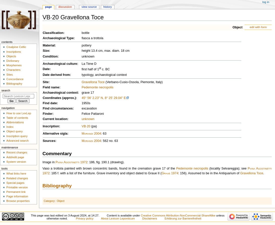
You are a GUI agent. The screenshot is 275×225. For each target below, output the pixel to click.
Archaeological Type (58, 38)
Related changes (17, 178)
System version (16, 161)
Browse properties (17, 200)
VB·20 (86, 126)
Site (46, 82)
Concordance (14, 79)
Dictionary (12, 60)
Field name (51, 87)
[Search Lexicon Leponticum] (18, 96)
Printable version (17, 187)
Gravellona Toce (93, 82)
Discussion (65, 6)
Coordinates (52, 98)
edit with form (258, 27)
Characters (13, 69)
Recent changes (16, 152)
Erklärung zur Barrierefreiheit (183, 218)
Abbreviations (15, 122)
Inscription (51, 126)
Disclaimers (149, 218)
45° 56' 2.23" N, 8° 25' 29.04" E (104, 98)
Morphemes (13, 65)
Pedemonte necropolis (97, 87)
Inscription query (16, 136)
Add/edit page (15, 157)
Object (237, 27)
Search (6, 90)
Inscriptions (13, 51)
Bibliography (57, 185)
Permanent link (15, 191)
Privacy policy (85, 218)
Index (9, 126)
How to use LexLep (18, 113)
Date (46, 69)
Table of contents (17, 117)
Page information (17, 196)
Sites (9, 74)
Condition (50, 56)
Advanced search (17, 140)
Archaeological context (60, 92)
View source (89, 6)
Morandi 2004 (91, 133)
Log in (265, 2)
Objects (11, 56)
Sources (49, 141)
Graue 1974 (170, 173)
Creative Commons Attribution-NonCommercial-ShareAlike (178, 215)
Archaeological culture (60, 64)
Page (48, 6)
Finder (48, 114)
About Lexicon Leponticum (118, 218)
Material (49, 45)
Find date (50, 103)
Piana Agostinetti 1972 (72, 162)
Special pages (15, 182)
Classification (53, 33)
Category (49, 200)
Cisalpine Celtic (16, 46)
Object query (14, 131)
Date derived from (56, 75)
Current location (55, 119)
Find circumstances (58, 108)
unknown (88, 119)
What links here (16, 173)
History (107, 6)
